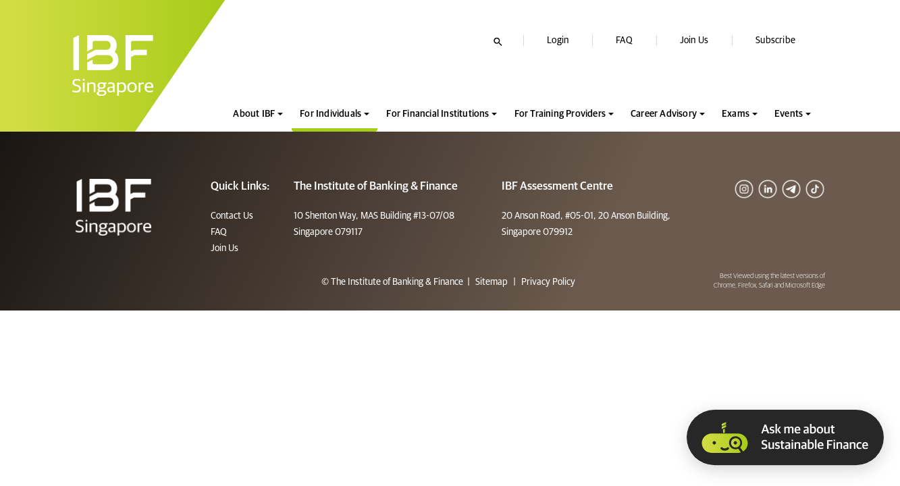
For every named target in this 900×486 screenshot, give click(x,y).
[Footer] (114, 207)
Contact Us (232, 216)
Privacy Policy (547, 282)
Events (788, 114)
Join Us (694, 40)
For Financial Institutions (437, 114)
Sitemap (491, 282)
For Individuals (330, 114)
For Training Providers (560, 114)
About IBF (254, 114)
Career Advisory (664, 114)
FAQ (624, 40)
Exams (735, 114)
